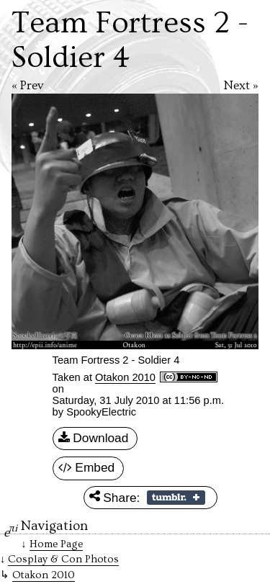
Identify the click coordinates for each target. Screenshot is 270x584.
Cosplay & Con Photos (63, 559)
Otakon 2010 (125, 377)
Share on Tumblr (176, 497)
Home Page (56, 544)
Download (93, 438)
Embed (86, 468)
